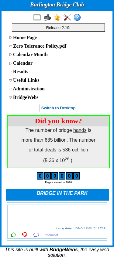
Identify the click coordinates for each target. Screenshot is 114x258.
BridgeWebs (24, 97)
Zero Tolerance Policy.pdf (37, 46)
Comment (51, 235)
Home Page (23, 37)
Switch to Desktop (58, 108)
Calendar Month (28, 54)
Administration (27, 88)
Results (18, 71)
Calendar (21, 63)
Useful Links (24, 80)
